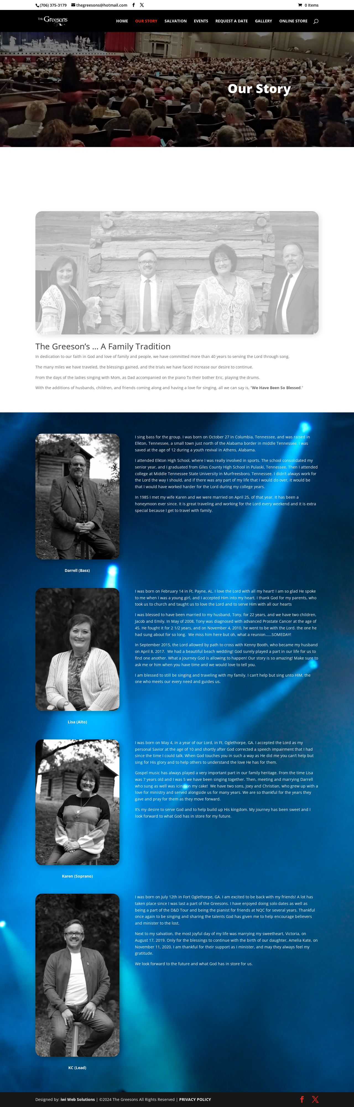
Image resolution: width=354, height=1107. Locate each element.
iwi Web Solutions (78, 1099)
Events (201, 21)
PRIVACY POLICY (195, 1099)
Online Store (293, 21)
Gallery (263, 21)
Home (122, 21)
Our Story (146, 21)
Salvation (176, 21)
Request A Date (231, 21)
